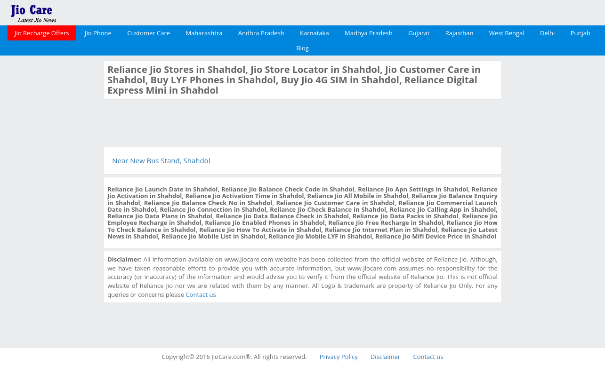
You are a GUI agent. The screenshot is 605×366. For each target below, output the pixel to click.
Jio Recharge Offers (42, 33)
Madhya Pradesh (369, 33)
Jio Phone (98, 33)
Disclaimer (386, 356)
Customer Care (148, 33)
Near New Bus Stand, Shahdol (161, 160)
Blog (302, 48)
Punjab (580, 33)
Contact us (201, 294)
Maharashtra (204, 33)
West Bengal (506, 33)
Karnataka (314, 33)
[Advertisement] (50, 201)
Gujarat (418, 33)
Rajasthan (459, 33)
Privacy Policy (339, 356)
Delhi (547, 33)
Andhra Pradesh (261, 33)
